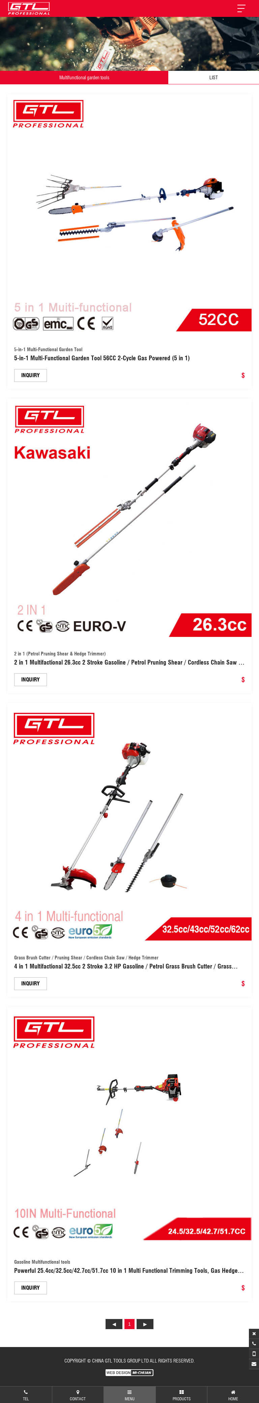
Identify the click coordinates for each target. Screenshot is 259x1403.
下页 (145, 1324)
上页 (114, 1324)
